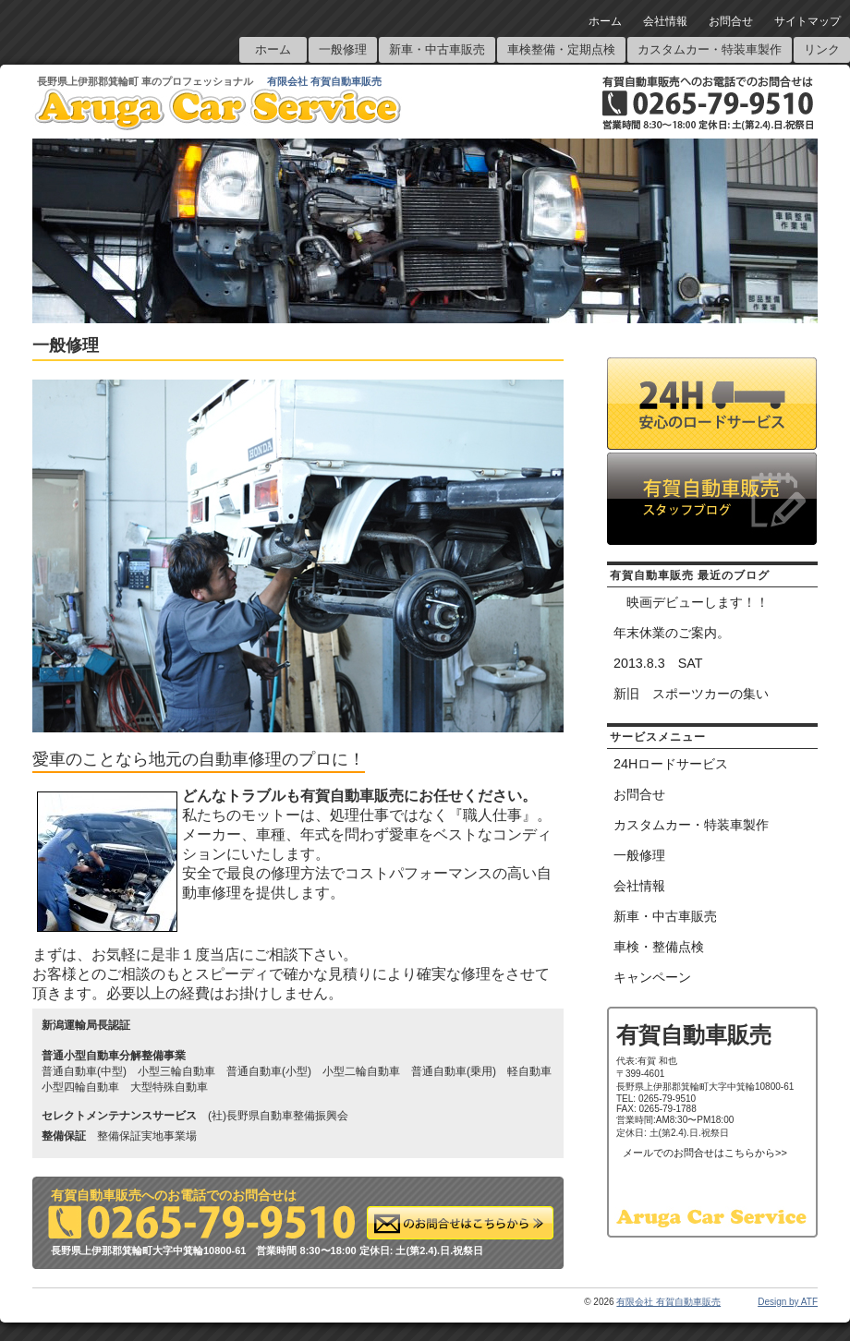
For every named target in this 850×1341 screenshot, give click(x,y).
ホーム (605, 21)
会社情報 (665, 21)
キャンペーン (652, 977)
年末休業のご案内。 (671, 632)
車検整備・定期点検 (561, 49)
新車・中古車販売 (437, 49)
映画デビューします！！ (691, 602)
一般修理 (343, 49)
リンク (822, 49)
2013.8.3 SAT (657, 663)
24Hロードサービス (670, 763)
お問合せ (731, 21)
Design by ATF (788, 1302)
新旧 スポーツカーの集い (691, 693)
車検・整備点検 (658, 946)
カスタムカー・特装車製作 (710, 49)
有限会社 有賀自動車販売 (324, 81)
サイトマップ (807, 21)
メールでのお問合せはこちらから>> (705, 1152)
